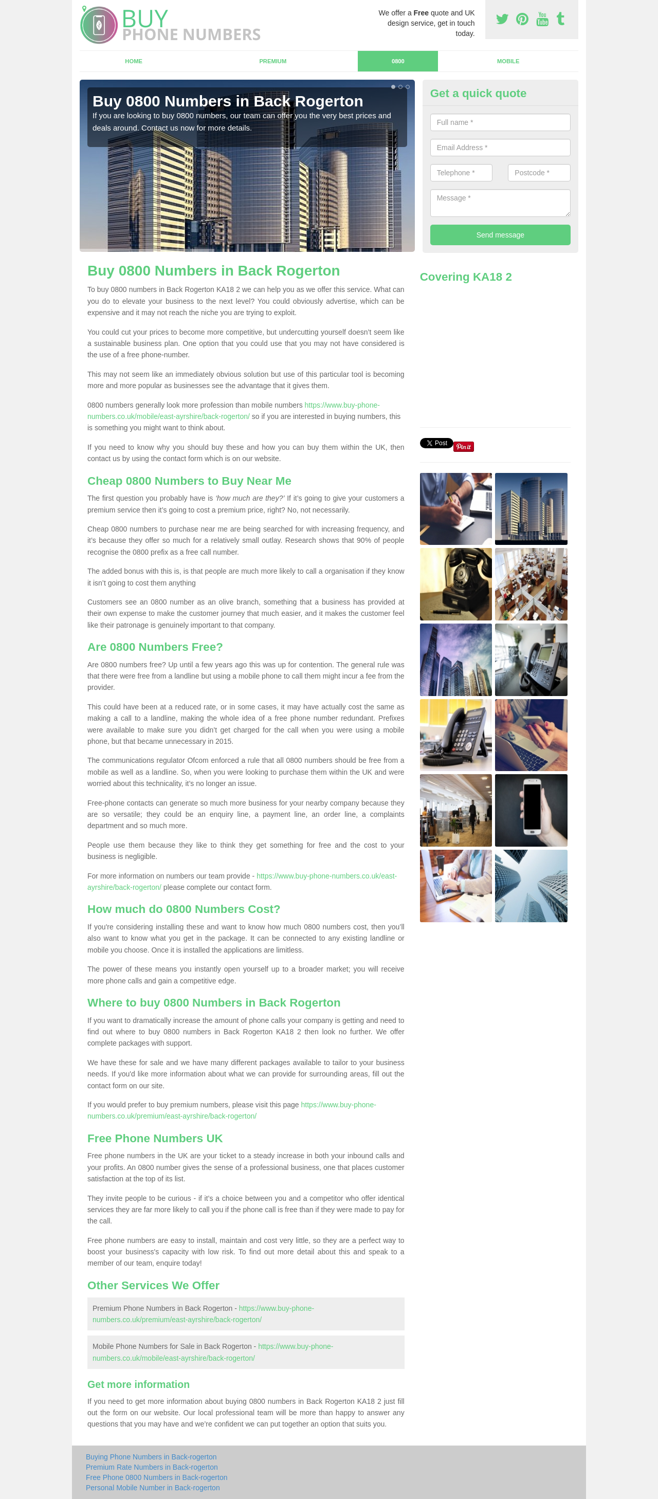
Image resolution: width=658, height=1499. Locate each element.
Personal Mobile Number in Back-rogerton (153, 1488)
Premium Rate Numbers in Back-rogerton (152, 1467)
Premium (272, 61)
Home (133, 61)
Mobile (508, 61)
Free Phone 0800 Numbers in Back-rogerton (156, 1477)
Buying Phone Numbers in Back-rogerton (151, 1457)
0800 (398, 61)
